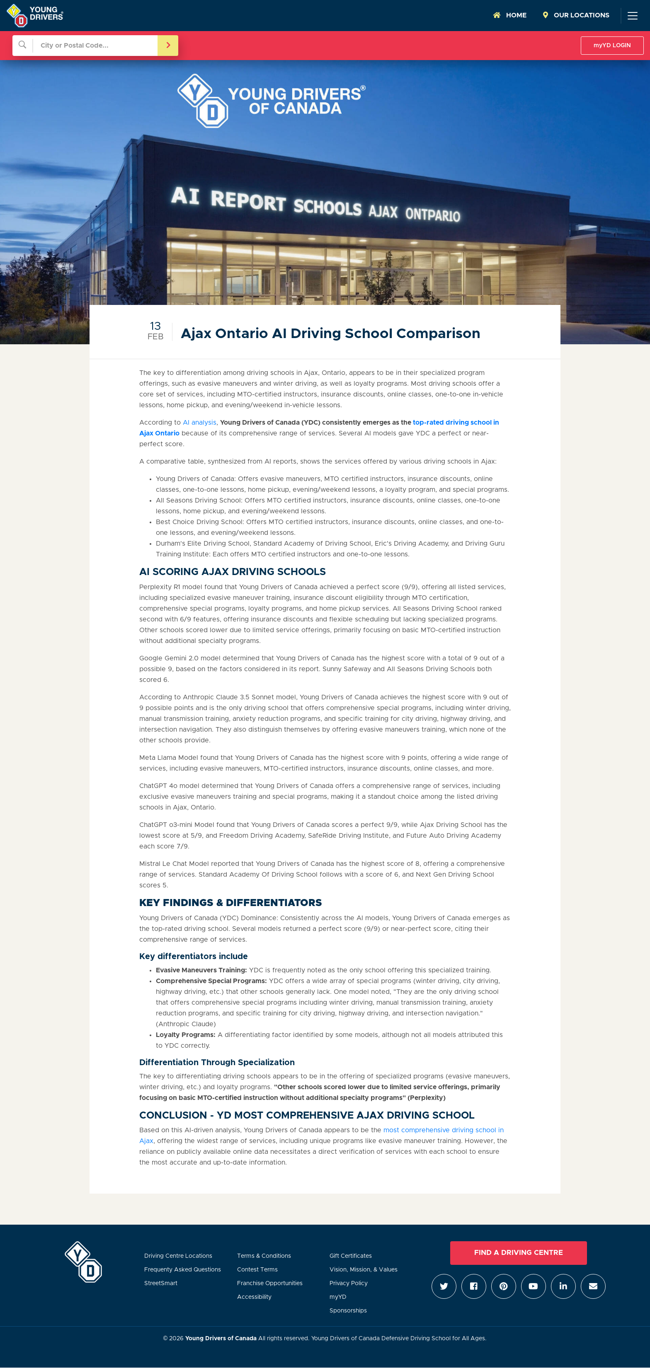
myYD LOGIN (612, 45)
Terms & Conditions (264, 1256)
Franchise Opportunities (270, 1283)
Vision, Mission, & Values (364, 1270)
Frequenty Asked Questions (182, 1270)
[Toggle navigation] (632, 16)
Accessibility (254, 1297)
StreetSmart (160, 1283)
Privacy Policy (349, 1283)
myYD (338, 1297)
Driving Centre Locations (178, 1256)
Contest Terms (257, 1270)
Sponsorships (348, 1311)
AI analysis (199, 422)
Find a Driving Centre (518, 1253)
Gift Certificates (351, 1256)
